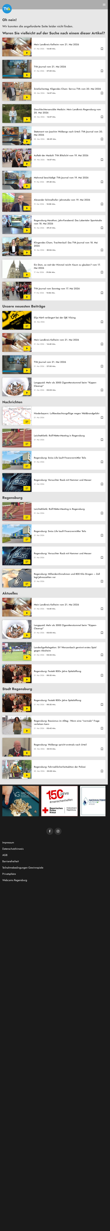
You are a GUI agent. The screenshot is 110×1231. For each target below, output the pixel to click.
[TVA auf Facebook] (49, 831)
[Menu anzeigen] (104, 4)
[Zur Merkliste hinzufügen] (102, 48)
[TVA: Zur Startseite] (7, 8)
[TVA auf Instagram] (58, 831)
